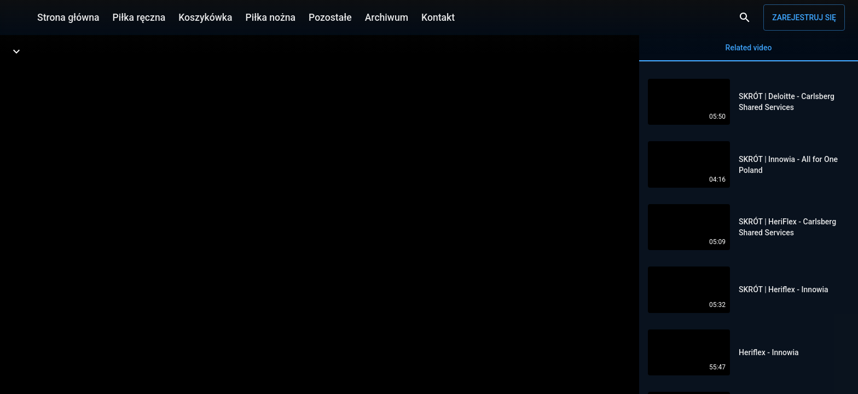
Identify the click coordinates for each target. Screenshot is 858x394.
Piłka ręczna (139, 17)
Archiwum (386, 17)
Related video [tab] (748, 52)
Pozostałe (330, 17)
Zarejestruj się (804, 17)
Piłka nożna (270, 17)
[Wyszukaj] (745, 17)
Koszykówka (205, 17)
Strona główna (68, 17)
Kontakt (438, 17)
